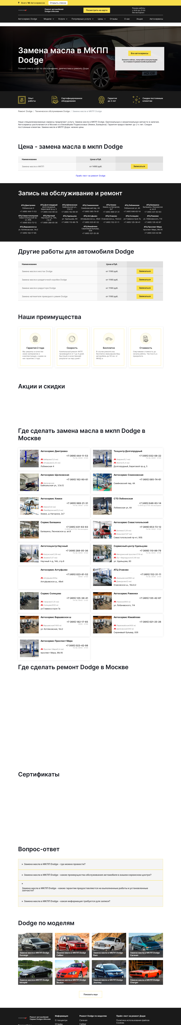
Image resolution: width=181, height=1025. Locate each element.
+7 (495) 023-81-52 (90, 222)
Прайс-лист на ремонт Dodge (90, 175)
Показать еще (91, 994)
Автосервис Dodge (27, 19)
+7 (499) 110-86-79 (69, 222)
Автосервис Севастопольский (131, 522)
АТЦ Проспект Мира (153, 227)
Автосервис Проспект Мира (56, 641)
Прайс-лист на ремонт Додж (131, 1016)
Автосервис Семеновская (128, 475)
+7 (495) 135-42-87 (153, 222)
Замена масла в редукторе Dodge (39, 288)
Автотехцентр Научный (54, 546)
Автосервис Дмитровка (54, 451)
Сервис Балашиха (51, 522)
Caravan (83, 1020)
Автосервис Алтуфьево (54, 569)
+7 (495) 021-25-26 (90, 233)
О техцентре (61, 1020)
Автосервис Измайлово (127, 617)
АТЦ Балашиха (152, 205)
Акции (140, 19)
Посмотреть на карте (96, 10)
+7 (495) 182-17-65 (28, 233)
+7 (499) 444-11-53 (28, 211)
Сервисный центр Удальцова (130, 546)
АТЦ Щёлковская (69, 205)
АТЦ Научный (49, 216)
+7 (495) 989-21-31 (111, 212)
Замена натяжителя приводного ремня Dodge (44, 296)
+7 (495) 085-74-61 (90, 211)
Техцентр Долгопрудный (128, 451)
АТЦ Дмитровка (28, 205)
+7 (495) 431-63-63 (152, 212)
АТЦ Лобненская (132, 205)
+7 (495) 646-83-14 (132, 211)
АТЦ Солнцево (132, 216)
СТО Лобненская (123, 498)
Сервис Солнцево (51, 593)
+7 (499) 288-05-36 (48, 222)
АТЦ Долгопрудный (48, 205)
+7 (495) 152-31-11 (111, 222)
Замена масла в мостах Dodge (37, 271)
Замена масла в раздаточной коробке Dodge (44, 279)
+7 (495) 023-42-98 (152, 233)
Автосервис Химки (51, 498)
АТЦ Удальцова (70, 216)
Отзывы (114, 19)
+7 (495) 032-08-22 (49, 212)
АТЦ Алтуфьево (90, 216)
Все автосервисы (139, 53)
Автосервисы (156, 19)
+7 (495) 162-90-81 (69, 212)
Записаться (139, 166)
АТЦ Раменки (153, 216)
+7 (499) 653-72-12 (28, 222)
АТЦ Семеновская (90, 205)
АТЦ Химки (111, 205)
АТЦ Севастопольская (28, 216)
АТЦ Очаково (111, 216)
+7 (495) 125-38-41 (132, 222)
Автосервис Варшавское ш (56, 617)
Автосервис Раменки (126, 593)
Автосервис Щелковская (55, 475)
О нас (127, 19)
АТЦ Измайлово (90, 226)
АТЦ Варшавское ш (28, 227)
